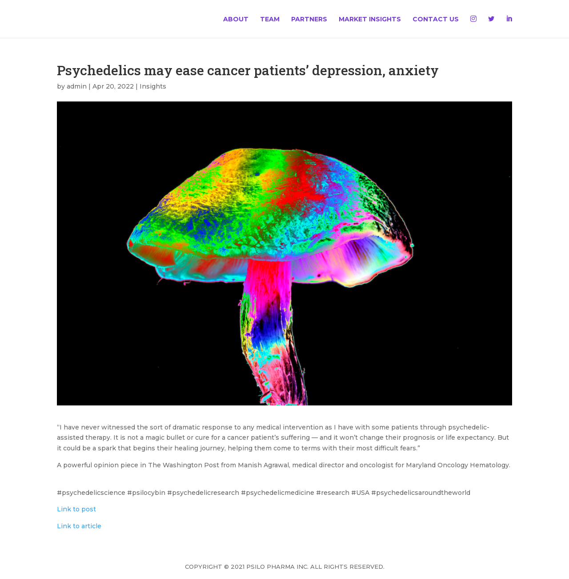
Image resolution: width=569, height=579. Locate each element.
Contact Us (436, 19)
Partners (309, 19)
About (235, 19)
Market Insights (370, 19)
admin (77, 86)
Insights (153, 86)
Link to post (76, 509)
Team (270, 19)
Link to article (79, 526)
